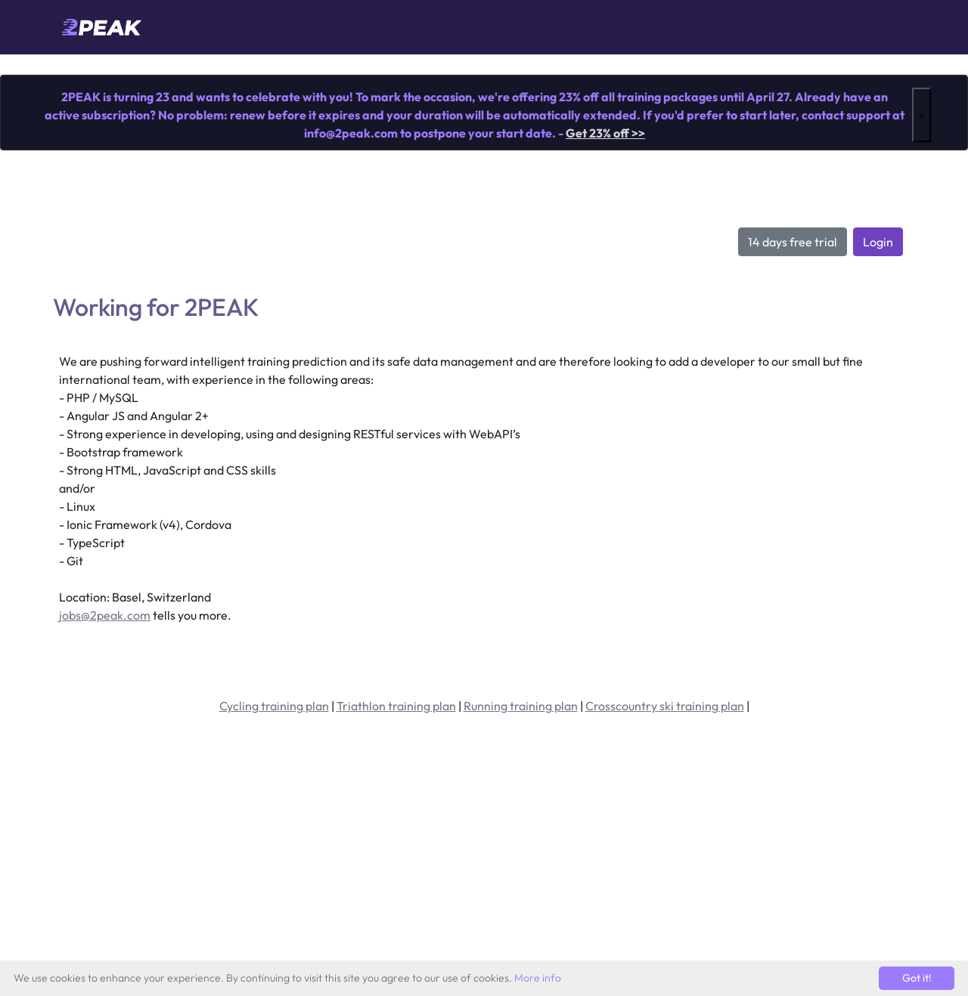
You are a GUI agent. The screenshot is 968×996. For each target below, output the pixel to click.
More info (537, 978)
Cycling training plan (274, 705)
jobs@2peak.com (104, 615)
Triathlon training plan (396, 705)
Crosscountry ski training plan (664, 705)
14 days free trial (792, 241)
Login (878, 241)
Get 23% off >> (605, 133)
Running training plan (521, 705)
